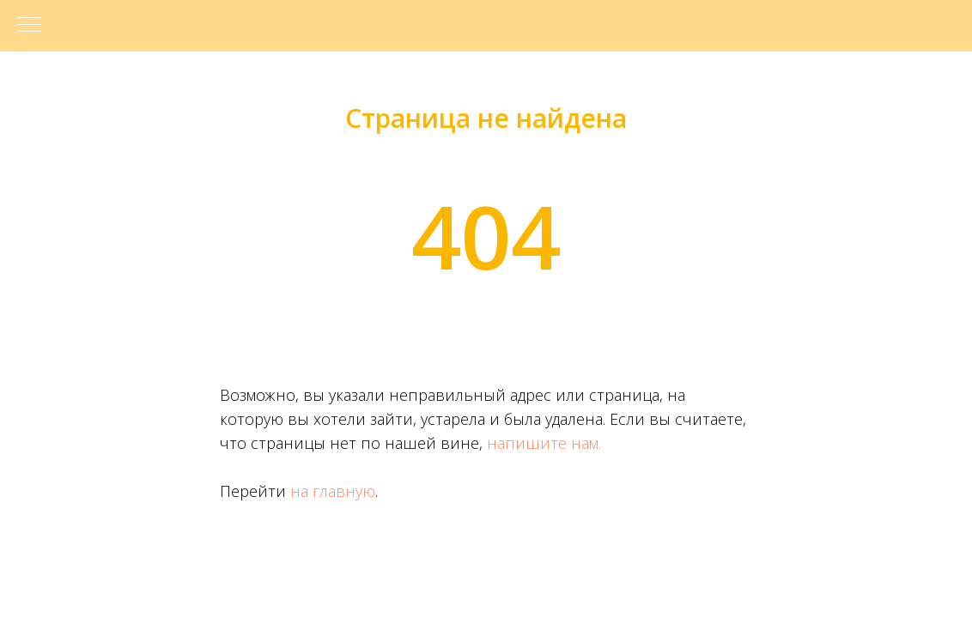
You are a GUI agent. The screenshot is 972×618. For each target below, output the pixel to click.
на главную (332, 491)
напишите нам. (544, 443)
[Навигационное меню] (29, 25)
